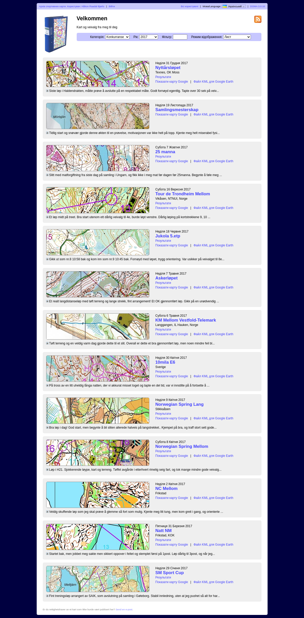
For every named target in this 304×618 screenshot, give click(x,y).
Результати (163, 77)
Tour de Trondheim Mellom (182, 193)
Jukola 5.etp (167, 236)
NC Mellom (166, 488)
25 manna (165, 151)
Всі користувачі (189, 6)
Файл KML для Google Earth (213, 81)
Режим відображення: (206, 37)
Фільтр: (167, 37)
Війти (112, 6)
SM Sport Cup (169, 572)
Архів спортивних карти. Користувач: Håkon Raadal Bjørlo (71, 6)
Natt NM (163, 530)
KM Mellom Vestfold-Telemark (185, 320)
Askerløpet (166, 278)
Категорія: (97, 37)
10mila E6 (165, 362)
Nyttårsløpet (168, 67)
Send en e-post (124, 609)
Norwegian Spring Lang (179, 404)
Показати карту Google (171, 81)
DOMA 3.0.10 (257, 6)
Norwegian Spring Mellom (181, 446)
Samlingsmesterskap (177, 109)
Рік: (135, 37)
